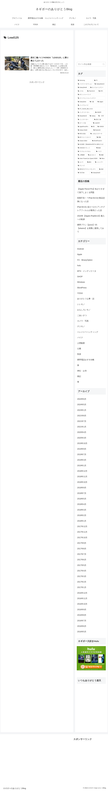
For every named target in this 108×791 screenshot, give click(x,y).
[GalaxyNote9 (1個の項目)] (97, 172)
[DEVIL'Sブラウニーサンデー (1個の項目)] (87, 169)
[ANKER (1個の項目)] (100, 112)
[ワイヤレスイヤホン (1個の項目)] (86, 151)
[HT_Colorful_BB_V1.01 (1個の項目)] (91, 108)
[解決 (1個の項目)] (90, 162)
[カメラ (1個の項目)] (81, 162)
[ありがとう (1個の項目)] (92, 155)
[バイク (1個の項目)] (100, 151)
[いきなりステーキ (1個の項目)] (97, 133)
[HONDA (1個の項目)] (101, 126)
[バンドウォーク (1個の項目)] (91, 105)
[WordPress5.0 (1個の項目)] (98, 140)
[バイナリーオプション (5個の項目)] (85, 84)
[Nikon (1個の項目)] (102, 158)
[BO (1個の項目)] (93, 126)
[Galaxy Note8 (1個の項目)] (84, 130)
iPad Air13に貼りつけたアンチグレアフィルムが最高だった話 (91, 208)
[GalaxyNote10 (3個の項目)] (99, 84)
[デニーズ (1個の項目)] (91, 165)
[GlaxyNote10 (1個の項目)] (82, 116)
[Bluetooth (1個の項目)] (99, 130)
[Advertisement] (37, 46)
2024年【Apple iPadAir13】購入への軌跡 (91, 217)
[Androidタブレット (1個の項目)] (86, 148)
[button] (103, 64)
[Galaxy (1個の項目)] (93, 116)
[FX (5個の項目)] (99, 80)
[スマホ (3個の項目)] (81, 91)
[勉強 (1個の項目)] (101, 148)
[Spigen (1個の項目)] (101, 101)
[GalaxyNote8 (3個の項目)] (83, 87)
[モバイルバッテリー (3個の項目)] (97, 87)
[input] (91, 64)
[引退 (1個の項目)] (92, 101)
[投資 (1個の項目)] (102, 169)
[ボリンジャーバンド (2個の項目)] (91, 94)
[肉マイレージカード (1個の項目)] (86, 137)
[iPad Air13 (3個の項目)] (91, 91)
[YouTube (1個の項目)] (83, 172)
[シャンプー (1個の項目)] (99, 162)
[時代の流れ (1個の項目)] (83, 133)
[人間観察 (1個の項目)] (82, 155)
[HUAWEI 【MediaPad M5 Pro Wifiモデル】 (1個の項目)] (91, 144)
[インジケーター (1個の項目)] (85, 119)
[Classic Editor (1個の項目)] (84, 140)
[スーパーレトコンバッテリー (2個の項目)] (91, 98)
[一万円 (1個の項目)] (102, 116)
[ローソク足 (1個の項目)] (84, 123)
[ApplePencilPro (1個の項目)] (83, 126)
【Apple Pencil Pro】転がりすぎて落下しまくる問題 (91, 190)
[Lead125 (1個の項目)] (99, 123)
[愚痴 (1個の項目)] (100, 137)
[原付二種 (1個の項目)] (99, 119)
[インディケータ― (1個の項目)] (85, 112)
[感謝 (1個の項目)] (101, 155)
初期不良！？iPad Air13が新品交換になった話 (91, 199)
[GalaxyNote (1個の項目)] (82, 101)
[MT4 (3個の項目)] (101, 91)
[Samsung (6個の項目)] (85, 80)
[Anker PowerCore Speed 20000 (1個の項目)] (87, 158)
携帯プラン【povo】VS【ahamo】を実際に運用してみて (90, 228)
